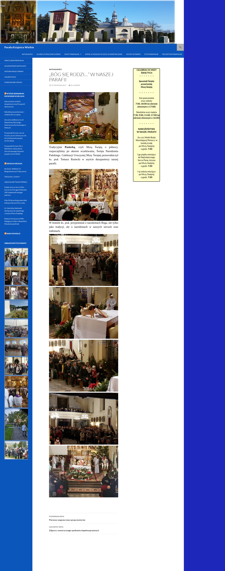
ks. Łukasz (75, 85)
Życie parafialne (151, 54)
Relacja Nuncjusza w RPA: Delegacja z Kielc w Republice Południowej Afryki (15, 221)
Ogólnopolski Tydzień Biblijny (15, 182)
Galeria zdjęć (10, 77)
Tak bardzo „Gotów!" (12, 177)
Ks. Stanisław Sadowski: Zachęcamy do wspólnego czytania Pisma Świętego (14, 210)
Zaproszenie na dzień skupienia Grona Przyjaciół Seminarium (14, 104)
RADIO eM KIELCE (13, 233)
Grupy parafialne (71, 54)
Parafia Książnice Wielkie (19, 47)
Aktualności (27, 54)
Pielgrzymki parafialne (172, 54)
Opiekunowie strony (13, 82)
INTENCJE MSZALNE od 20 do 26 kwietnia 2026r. (103, 54)
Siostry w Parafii (133, 54)
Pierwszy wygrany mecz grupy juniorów (83, 518)
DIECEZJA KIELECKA (14, 163)
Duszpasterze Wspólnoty (15, 66)
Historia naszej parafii (13, 71)
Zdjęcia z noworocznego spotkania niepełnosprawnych (83, 528)
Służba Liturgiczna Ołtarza (49, 54)
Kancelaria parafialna (14, 60)
